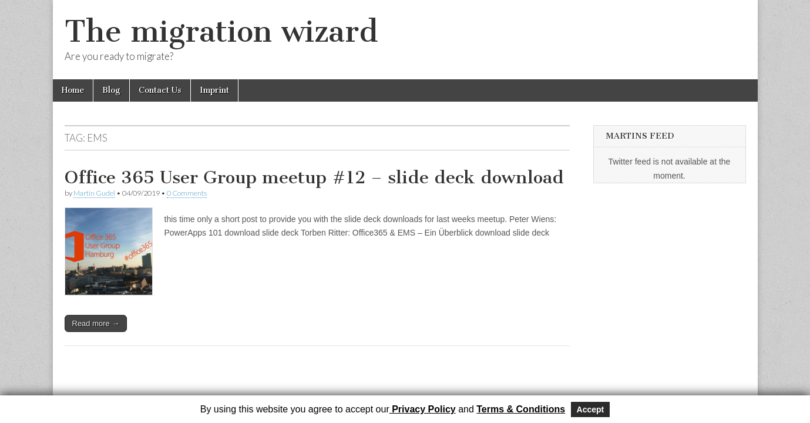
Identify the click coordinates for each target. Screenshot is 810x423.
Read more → (96, 323)
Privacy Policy (422, 409)
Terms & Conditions (520, 409)
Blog (111, 90)
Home (73, 90)
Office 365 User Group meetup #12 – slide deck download (314, 177)
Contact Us (160, 90)
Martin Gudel (94, 193)
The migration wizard (221, 31)
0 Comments (187, 193)
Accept (590, 409)
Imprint (214, 90)
